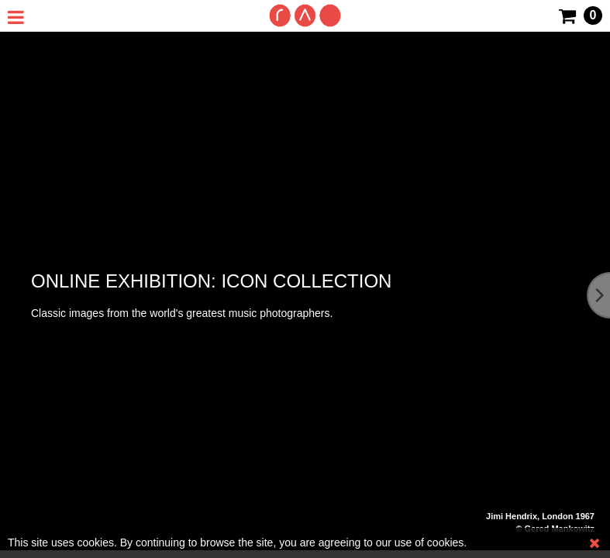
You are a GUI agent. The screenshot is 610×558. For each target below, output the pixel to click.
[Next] (598, 295)
